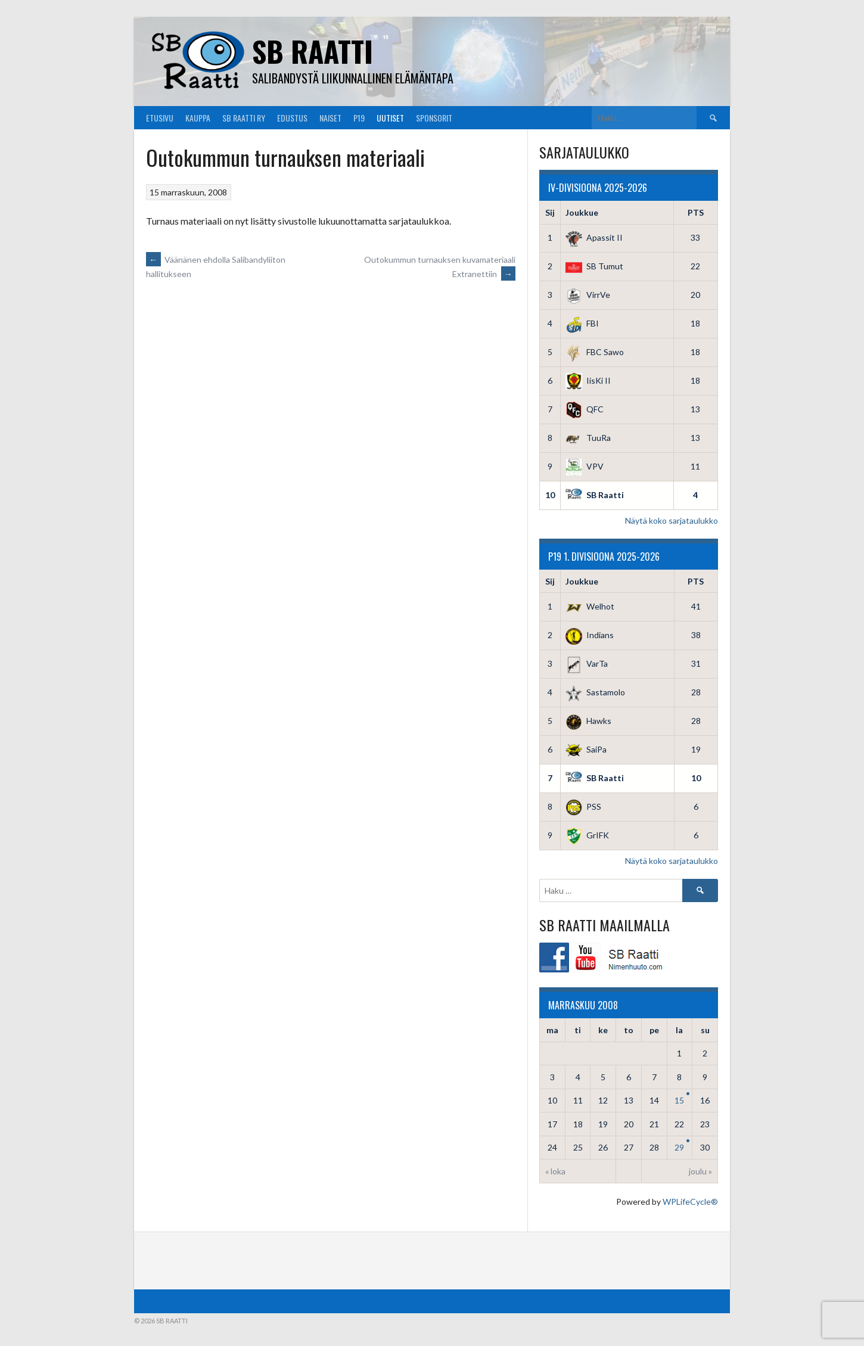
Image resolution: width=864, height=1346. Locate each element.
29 (679, 1147)
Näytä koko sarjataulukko (671, 520)
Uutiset (390, 117)
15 (679, 1100)
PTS (696, 212)
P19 (359, 117)
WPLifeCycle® (690, 1201)
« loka (555, 1171)
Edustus (292, 117)
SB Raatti (312, 51)
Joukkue (581, 212)
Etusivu (159, 117)
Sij (550, 212)
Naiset (330, 117)
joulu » (700, 1171)
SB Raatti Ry (243, 117)
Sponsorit (434, 117)
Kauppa (197, 117)
